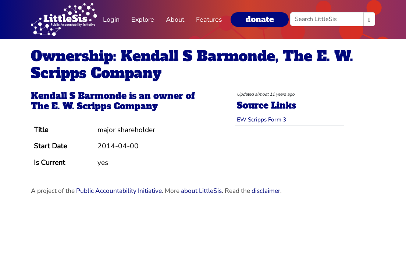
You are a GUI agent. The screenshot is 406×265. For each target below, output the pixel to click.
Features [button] (209, 19)
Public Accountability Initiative (119, 191)
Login (111, 19)
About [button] (175, 19)
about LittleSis (201, 191)
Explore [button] (142, 19)
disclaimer (266, 191)
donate (260, 19)
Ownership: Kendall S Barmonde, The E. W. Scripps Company (192, 64)
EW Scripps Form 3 (261, 119)
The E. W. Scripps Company (94, 106)
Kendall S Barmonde (79, 96)
